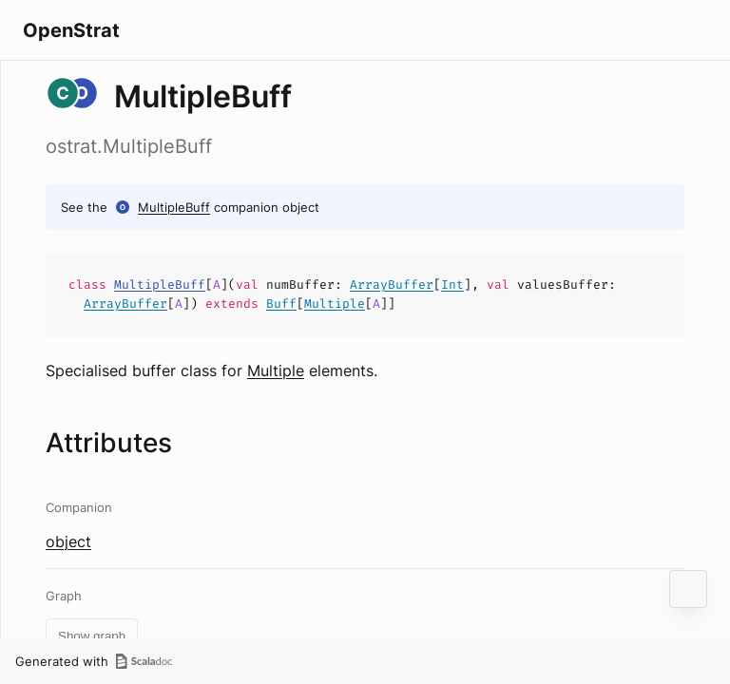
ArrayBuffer (391, 284)
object (68, 541)
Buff (281, 303)
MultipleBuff (174, 207)
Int (452, 284)
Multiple (334, 303)
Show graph (91, 636)
